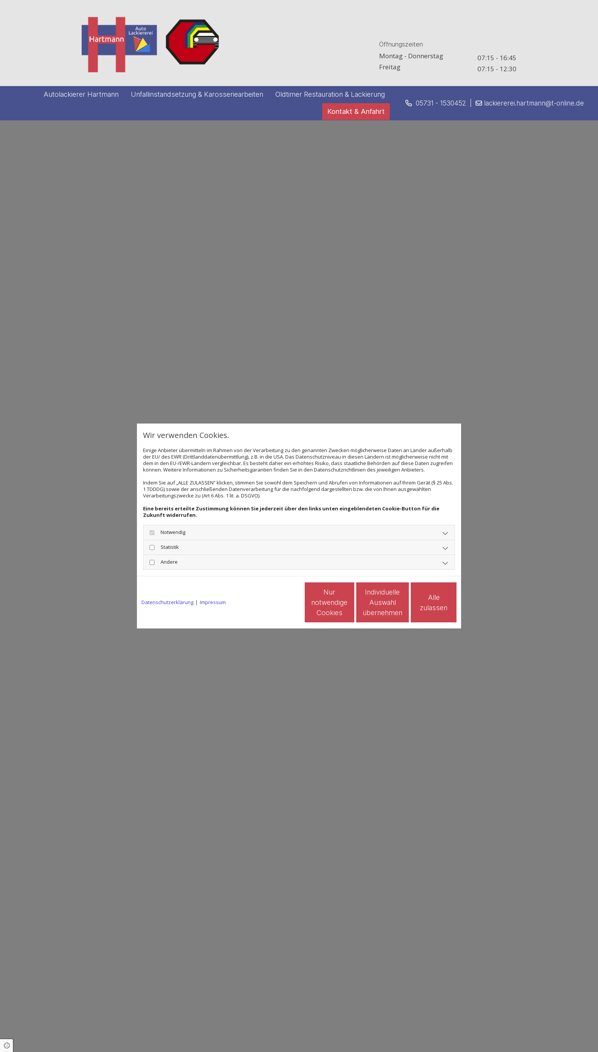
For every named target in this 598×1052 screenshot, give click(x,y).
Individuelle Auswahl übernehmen (349, 602)
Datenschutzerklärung (167, 602)
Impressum (213, 602)
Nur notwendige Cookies (276, 602)
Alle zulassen (421, 602)
